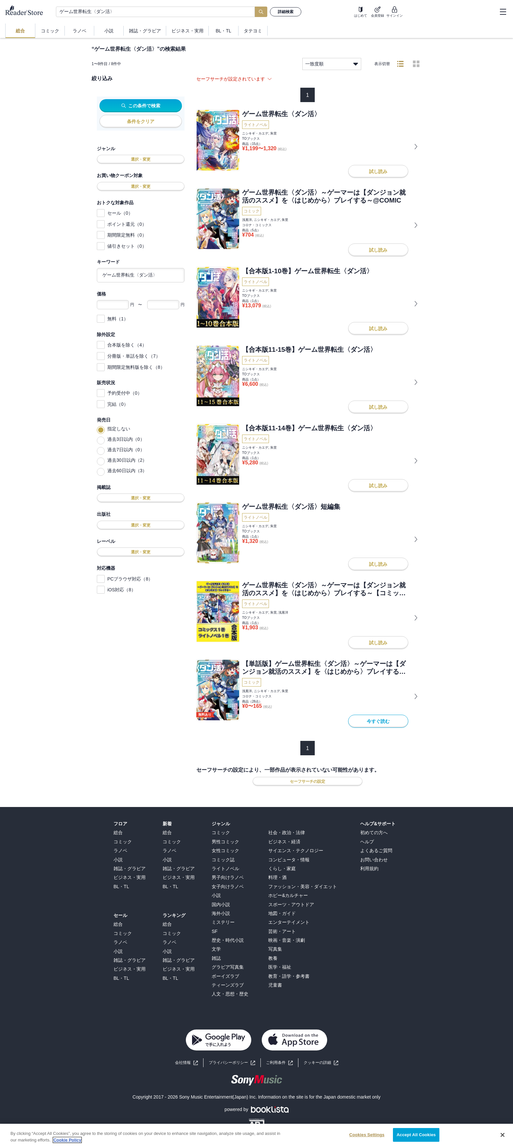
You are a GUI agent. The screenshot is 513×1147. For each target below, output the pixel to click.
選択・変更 (140, 159)
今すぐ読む (378, 721)
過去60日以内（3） (127, 470)
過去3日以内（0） (126, 439)
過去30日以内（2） (127, 460)
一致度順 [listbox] (331, 64)
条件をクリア (140, 121)
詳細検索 (285, 11)
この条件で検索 (140, 105)
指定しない (118, 428)
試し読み (378, 171)
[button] (321, 1062)
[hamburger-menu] (502, 11)
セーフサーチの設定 (307, 781)
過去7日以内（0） (126, 449)
